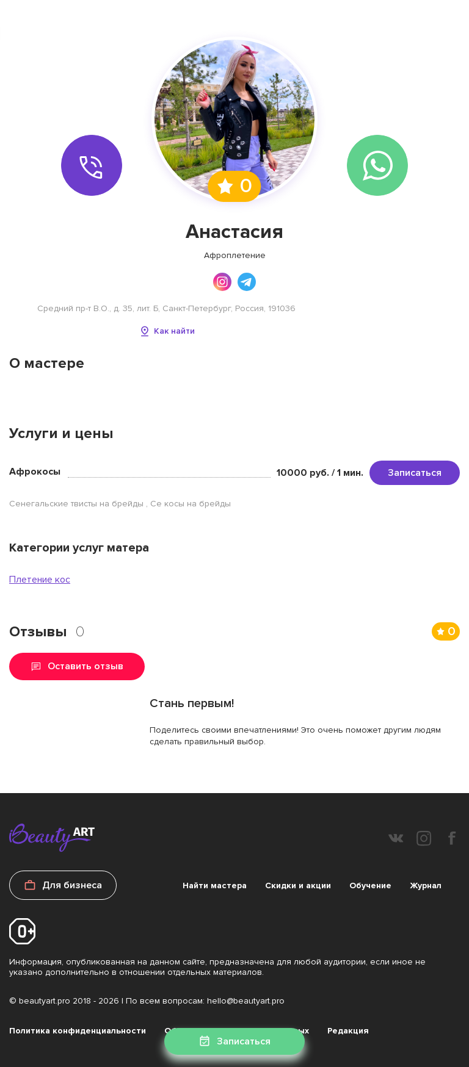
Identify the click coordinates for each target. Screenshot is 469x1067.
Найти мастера (215, 885)
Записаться (415, 473)
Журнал (426, 885)
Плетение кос (39, 579)
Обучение (370, 885)
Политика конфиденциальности (77, 1031)
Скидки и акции (298, 885)
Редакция (348, 1031)
